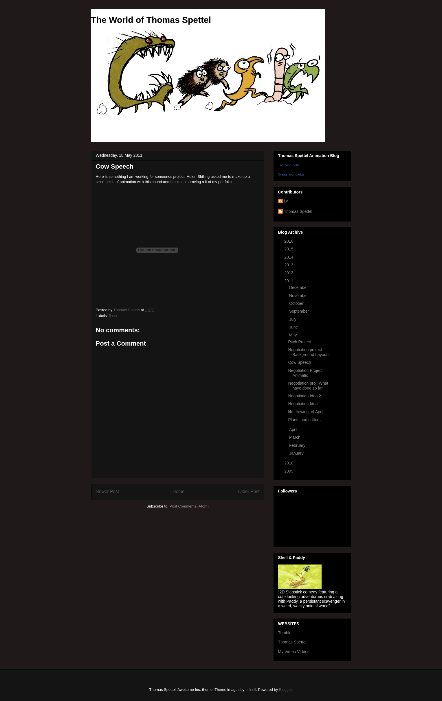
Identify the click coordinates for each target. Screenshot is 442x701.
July (293, 319)
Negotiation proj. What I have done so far (309, 385)
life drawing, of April (305, 411)
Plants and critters (304, 419)
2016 (289, 241)
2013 (289, 265)
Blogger (285, 689)
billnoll (250, 689)
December (299, 287)
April (293, 429)
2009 (289, 471)
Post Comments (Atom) (189, 506)
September (299, 311)
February (298, 445)
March (295, 437)
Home (179, 491)
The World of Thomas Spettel (151, 20)
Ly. (286, 201)
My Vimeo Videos (293, 651)
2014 (289, 257)
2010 (289, 463)
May (293, 335)
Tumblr (284, 632)
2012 (289, 272)
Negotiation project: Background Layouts (308, 352)
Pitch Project (299, 342)
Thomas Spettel (289, 165)
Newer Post (107, 491)
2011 (289, 280)
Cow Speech (299, 362)
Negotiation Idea (303, 403)
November (299, 295)
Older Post (249, 491)
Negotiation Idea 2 (304, 396)
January (297, 453)
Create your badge (291, 174)
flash (113, 315)
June (294, 327)
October (297, 303)
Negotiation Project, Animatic (305, 373)
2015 (289, 249)
